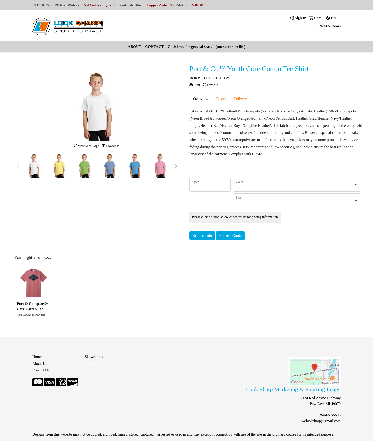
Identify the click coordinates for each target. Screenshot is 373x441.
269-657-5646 (330, 26)
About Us (39, 363)
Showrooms (94, 357)
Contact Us (40, 370)
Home (37, 357)
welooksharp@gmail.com (321, 421)
